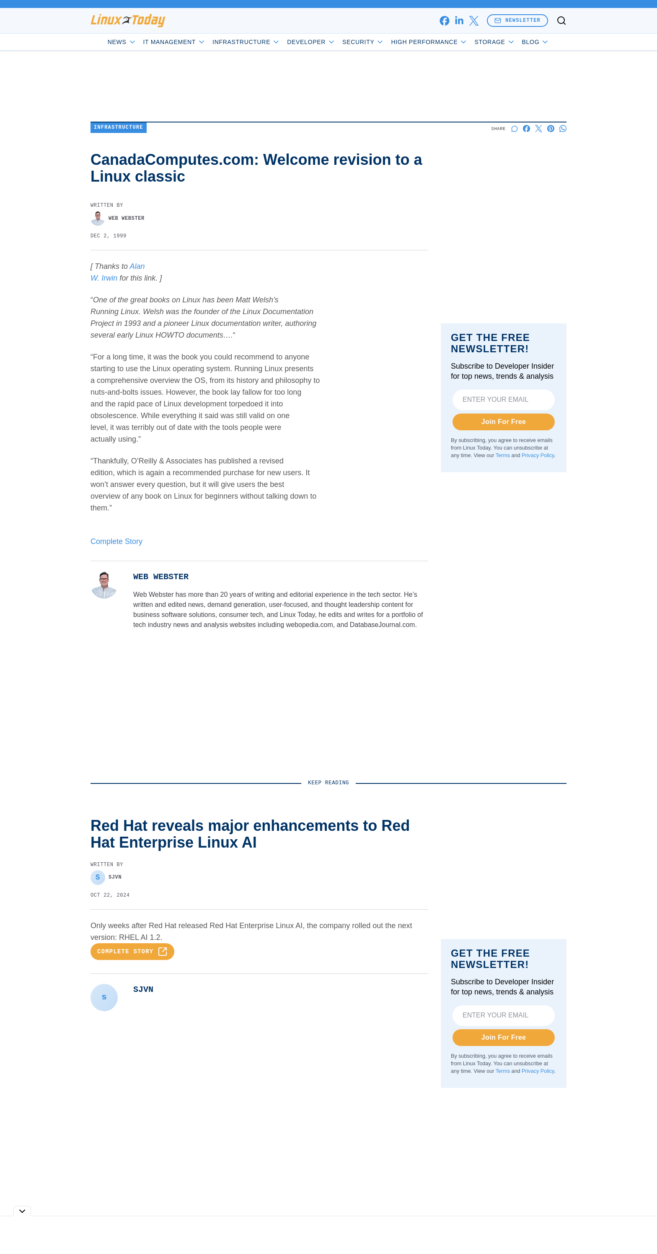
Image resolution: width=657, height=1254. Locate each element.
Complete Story (116, 541)
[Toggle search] (561, 21)
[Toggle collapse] (22, 1211)
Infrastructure (246, 42)
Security (363, 42)
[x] (474, 21)
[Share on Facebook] (526, 128)
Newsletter (517, 20)
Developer (311, 42)
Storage (494, 42)
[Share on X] (538, 128)
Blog (536, 42)
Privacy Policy (538, 455)
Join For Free (503, 421)
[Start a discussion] (514, 128)
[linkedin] (459, 21)
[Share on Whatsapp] (562, 128)
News (122, 42)
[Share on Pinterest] (550, 128)
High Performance (429, 42)
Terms (503, 455)
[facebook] (444, 21)
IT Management (174, 42)
